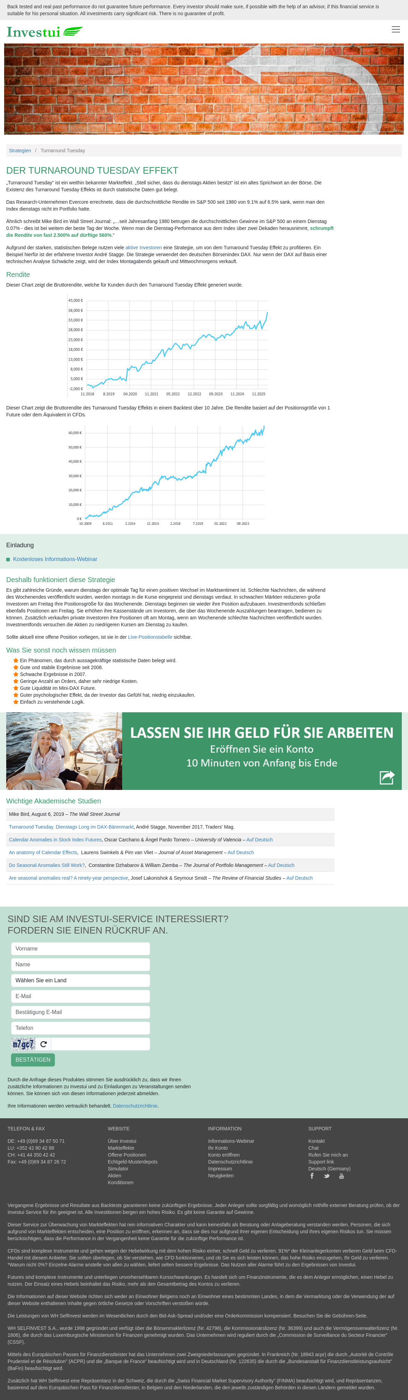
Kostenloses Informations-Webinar (55, 559)
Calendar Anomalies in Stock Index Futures (55, 839)
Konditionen (121, 1182)
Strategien (20, 150)
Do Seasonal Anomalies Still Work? (47, 865)
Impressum (220, 1168)
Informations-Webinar (231, 1141)
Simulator (118, 1168)
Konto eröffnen (224, 1155)
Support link (321, 1162)
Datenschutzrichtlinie (135, 1106)
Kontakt (317, 1141)
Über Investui (122, 1141)
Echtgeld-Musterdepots (133, 1162)
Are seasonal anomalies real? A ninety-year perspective (68, 878)
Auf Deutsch (259, 839)
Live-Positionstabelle (150, 637)
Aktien (115, 1175)
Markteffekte (121, 1148)
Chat (314, 1148)
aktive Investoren (144, 247)
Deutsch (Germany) (330, 1168)
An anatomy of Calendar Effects (43, 852)
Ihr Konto (218, 1148)
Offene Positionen (127, 1155)
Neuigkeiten (221, 1175)
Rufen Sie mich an (328, 1155)
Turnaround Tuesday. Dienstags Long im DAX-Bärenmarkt (71, 827)
